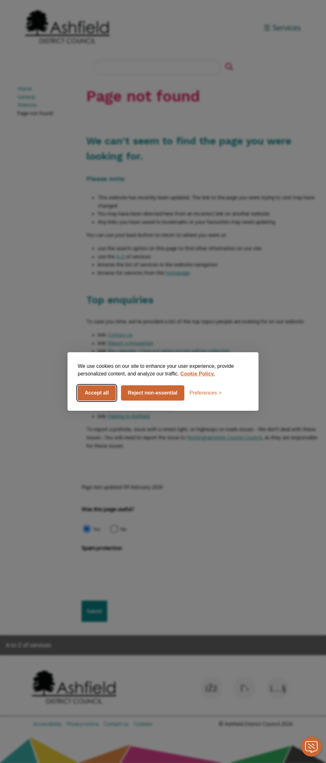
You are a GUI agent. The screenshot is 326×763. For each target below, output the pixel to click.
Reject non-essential (153, 392)
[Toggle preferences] (205, 393)
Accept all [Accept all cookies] (97, 392)
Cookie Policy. (198, 373)
